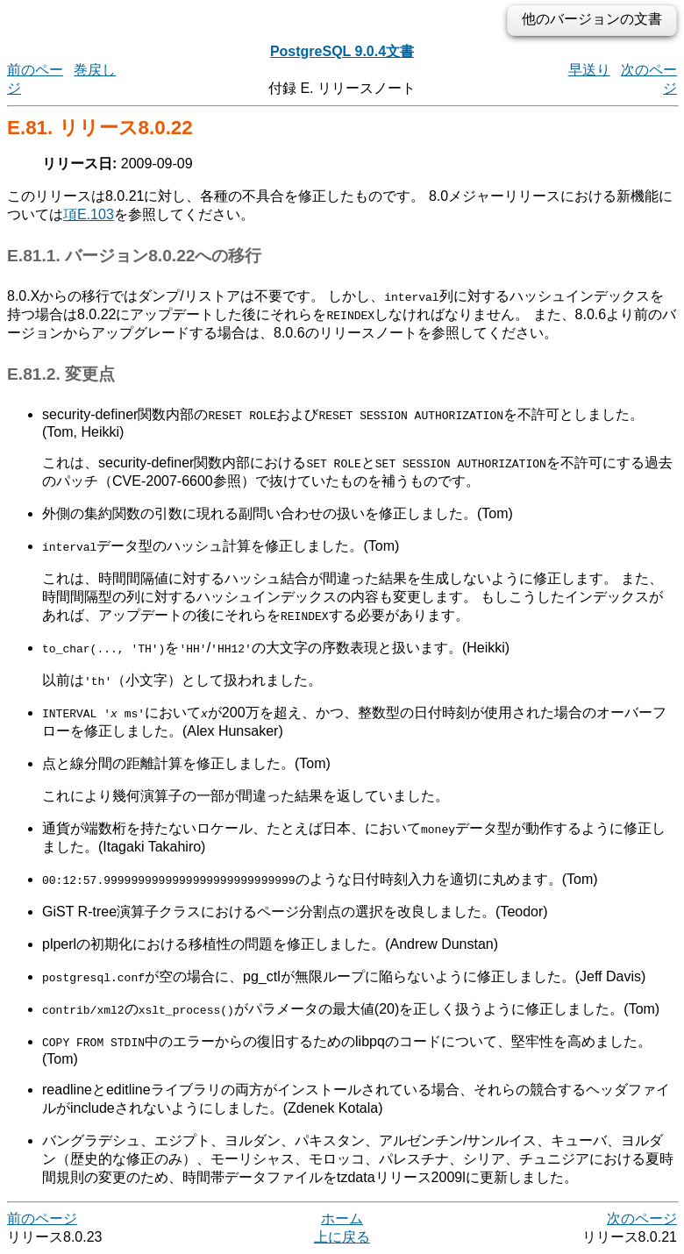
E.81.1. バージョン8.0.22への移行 (134, 255)
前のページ (42, 1218)
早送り (589, 69)
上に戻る (342, 1236)
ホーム (342, 1218)
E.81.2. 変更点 (61, 374)
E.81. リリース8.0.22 (100, 128)
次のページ (642, 1218)
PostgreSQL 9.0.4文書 (342, 51)
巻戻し (95, 69)
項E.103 (88, 214)
